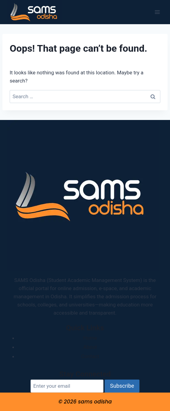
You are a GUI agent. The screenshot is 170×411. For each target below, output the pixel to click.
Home (90, 338)
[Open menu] (157, 12)
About (90, 347)
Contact (90, 356)
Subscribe (122, 386)
